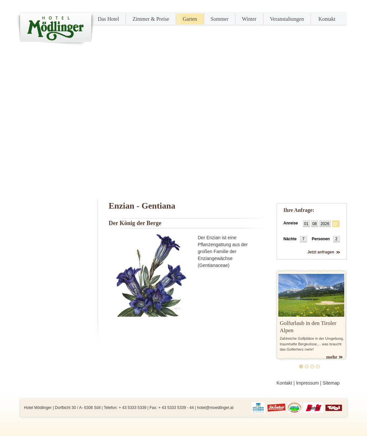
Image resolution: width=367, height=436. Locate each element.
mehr (331, 357)
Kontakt (327, 19)
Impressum (307, 383)
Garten (190, 19)
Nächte (290, 239)
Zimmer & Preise (151, 19)
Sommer (220, 19)
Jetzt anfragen (320, 252)
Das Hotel (108, 19)
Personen (321, 239)
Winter (249, 19)
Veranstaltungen (287, 19)
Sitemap (331, 383)
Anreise (291, 223)
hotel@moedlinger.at (215, 407)
